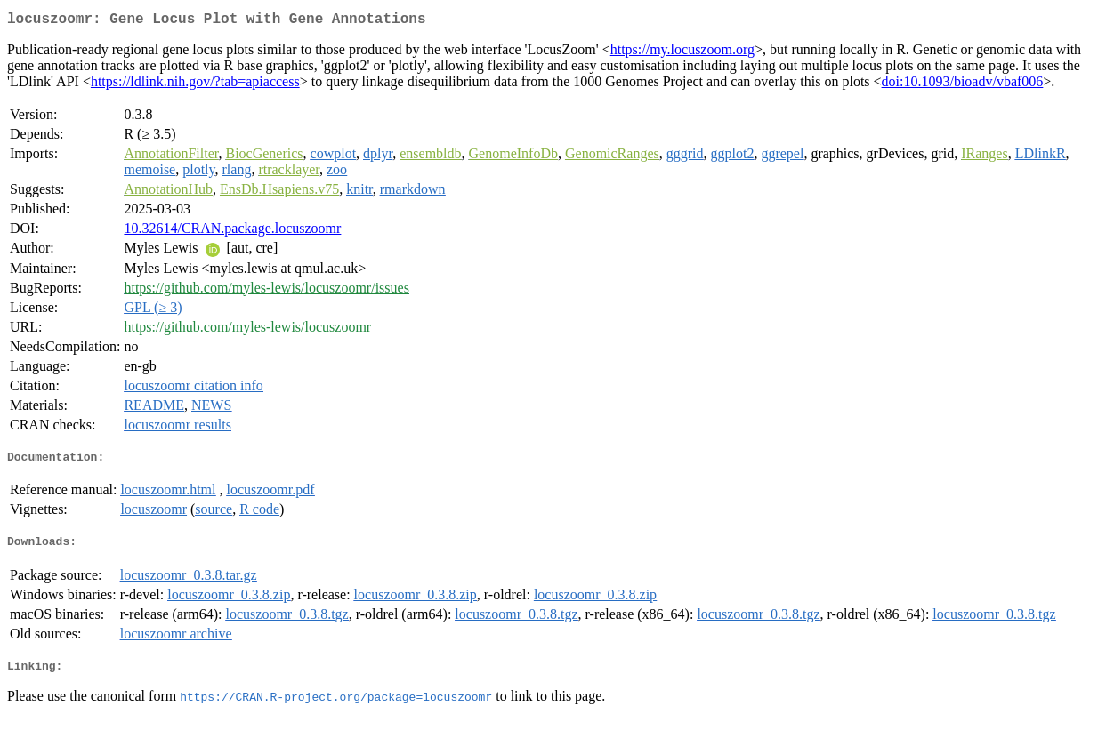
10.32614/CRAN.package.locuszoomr (232, 231)
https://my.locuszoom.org (682, 52)
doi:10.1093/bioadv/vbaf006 (963, 84)
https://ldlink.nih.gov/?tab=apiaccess (195, 84)
